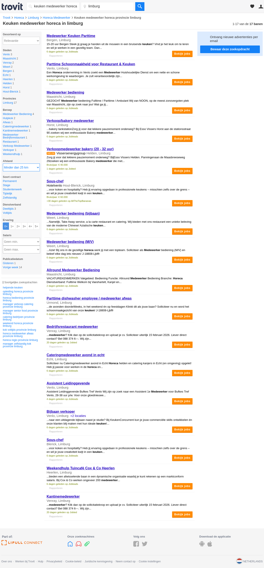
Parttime (71, 36)
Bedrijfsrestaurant (72, 327)
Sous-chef (55, 181)
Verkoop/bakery (70, 121)
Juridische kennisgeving (98, 561)
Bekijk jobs (182, 53)
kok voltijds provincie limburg (19, 330)
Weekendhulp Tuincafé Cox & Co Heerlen (81, 468)
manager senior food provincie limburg (20, 312)
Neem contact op (125, 561)
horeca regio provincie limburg (20, 340)
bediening (65, 92)
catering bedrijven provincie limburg (19, 318)
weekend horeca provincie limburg (18, 324)
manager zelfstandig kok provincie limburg (17, 345)
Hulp (40, 561)
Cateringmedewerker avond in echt (76, 355)
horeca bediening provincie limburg (18, 299)
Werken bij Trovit (25, 561)
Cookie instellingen (150, 561)
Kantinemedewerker (63, 496)
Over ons (6, 561)
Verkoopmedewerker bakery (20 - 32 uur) (80, 149)
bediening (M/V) (70, 242)
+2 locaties (78, 416)
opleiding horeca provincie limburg (18, 292)
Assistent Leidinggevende (68, 383)
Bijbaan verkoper (61, 411)
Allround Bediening (73, 270)
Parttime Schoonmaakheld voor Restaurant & (91, 64)
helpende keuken (13, 287)
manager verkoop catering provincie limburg (18, 305)
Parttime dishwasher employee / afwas (89, 298)
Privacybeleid (54, 561)
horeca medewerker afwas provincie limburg (18, 334)
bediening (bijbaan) (73, 213)
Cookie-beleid (73, 561)
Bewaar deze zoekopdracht (230, 49)
